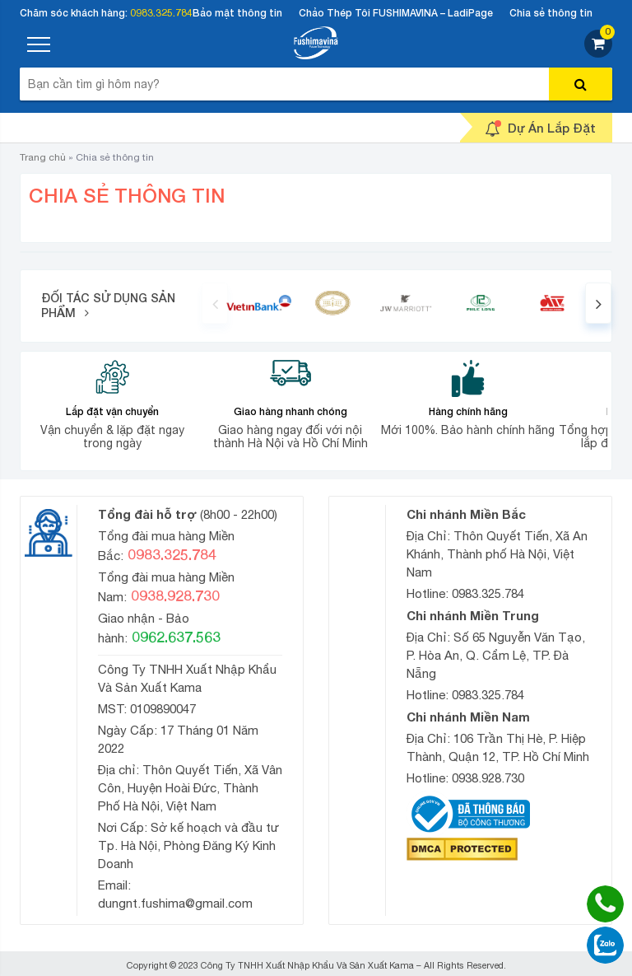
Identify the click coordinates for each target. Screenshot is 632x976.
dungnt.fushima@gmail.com (175, 903)
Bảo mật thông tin (237, 13)
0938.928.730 (488, 778)
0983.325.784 (161, 13)
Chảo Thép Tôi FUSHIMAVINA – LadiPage (396, 13)
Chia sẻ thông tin (550, 13)
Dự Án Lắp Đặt (540, 128)
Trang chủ (43, 157)
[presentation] (215, 303)
